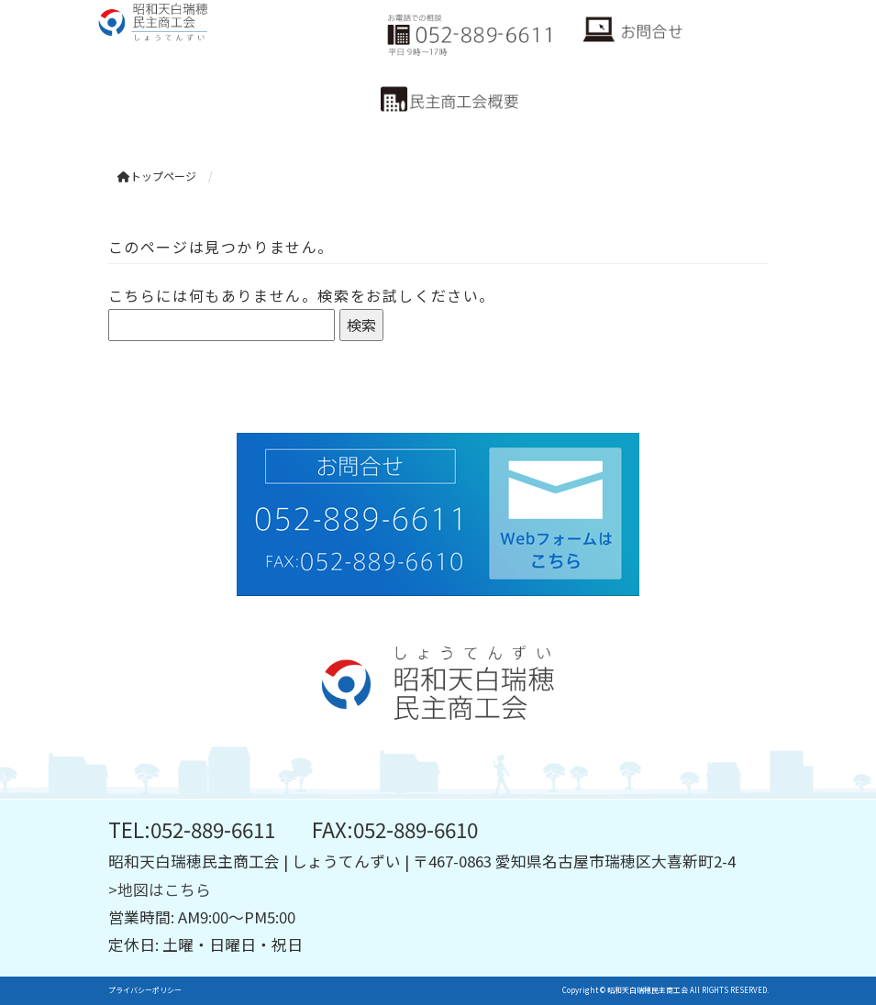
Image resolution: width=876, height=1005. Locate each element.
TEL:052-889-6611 (191, 829)
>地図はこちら (159, 889)
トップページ (156, 175)
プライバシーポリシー (145, 990)
